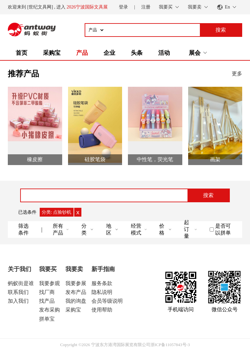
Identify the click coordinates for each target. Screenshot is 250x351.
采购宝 (52, 53)
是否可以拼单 (223, 229)
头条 (137, 53)
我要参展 (75, 283)
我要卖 (74, 269)
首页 (21, 53)
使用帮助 (101, 310)
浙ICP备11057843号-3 (170, 344)
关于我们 (19, 269)
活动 (164, 53)
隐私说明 (101, 292)
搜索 (208, 195)
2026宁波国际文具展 (87, 7)
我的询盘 (75, 301)
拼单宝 (47, 319)
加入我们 (18, 301)
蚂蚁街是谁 (21, 283)
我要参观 (49, 283)
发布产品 (75, 292)
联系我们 (18, 292)
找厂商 (47, 292)
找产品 (47, 301)
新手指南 (103, 269)
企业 (109, 53)
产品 (82, 53)
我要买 (48, 269)
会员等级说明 (107, 301)
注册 (145, 7)
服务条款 (101, 283)
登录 (123, 7)
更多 (237, 73)
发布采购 (49, 310)
